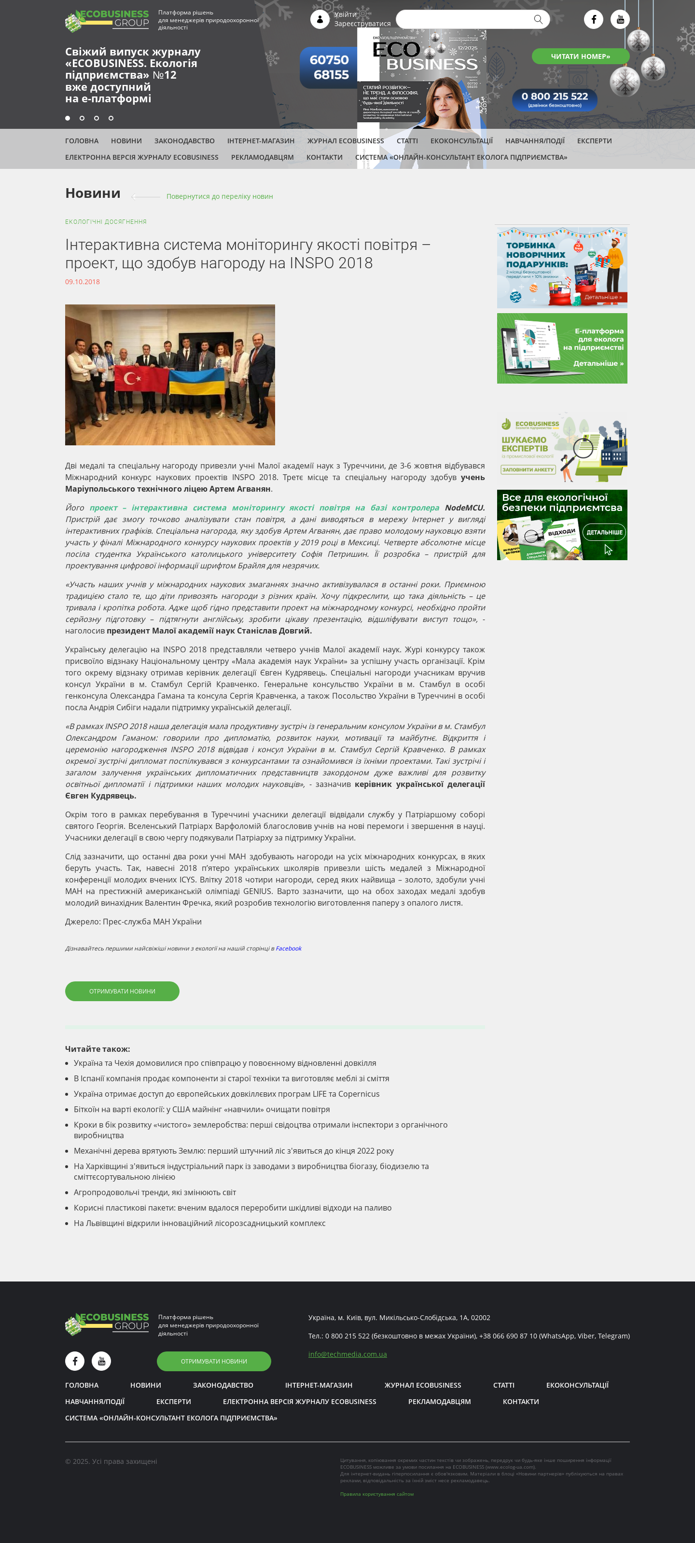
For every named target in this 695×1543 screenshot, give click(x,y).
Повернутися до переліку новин (220, 196)
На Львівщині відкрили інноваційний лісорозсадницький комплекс (200, 1223)
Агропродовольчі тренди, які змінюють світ (155, 1192)
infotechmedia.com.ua (347, 1354)
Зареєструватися (362, 23)
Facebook (288, 948)
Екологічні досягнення (106, 222)
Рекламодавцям (262, 157)
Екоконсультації (462, 140)
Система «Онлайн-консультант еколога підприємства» (461, 157)
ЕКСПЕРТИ (594, 140)
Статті (407, 140)
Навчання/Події (535, 140)
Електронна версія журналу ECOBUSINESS (142, 157)
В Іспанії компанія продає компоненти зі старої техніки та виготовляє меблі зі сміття (231, 1078)
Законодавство (184, 140)
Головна (81, 140)
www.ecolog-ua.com (510, 1466)
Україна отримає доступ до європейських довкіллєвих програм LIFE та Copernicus (227, 1093)
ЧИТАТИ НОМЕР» (581, 56)
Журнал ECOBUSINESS (345, 140)
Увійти (345, 14)
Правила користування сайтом (377, 1493)
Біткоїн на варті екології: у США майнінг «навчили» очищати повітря (202, 1109)
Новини (126, 140)
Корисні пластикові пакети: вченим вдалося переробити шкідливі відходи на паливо (233, 1207)
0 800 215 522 (347, 1335)
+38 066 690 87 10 (508, 1335)
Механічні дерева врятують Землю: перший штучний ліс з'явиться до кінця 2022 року (234, 1150)
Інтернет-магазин (261, 140)
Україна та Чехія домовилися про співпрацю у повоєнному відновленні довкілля (225, 1063)
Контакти (324, 157)
